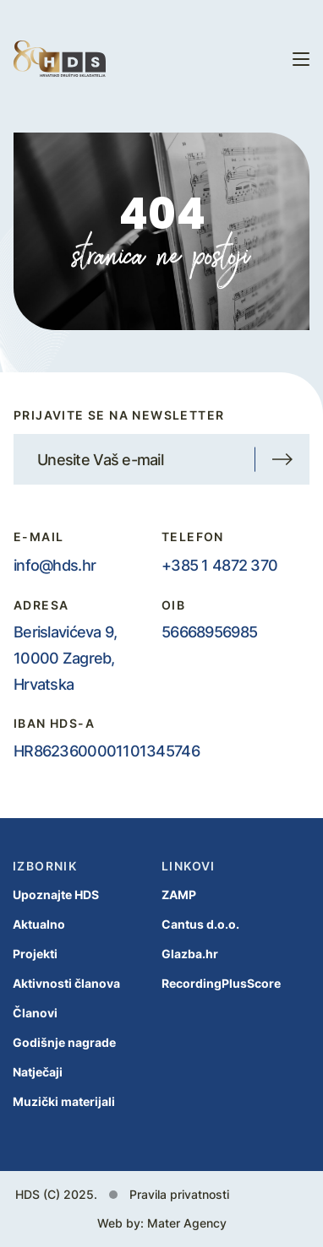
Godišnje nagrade (64, 1042)
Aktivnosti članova (66, 983)
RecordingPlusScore (221, 983)
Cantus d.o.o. (200, 924)
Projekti (35, 954)
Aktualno (39, 924)
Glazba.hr (190, 954)
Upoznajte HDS (56, 894)
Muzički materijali (64, 1101)
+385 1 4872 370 (219, 565)
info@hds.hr (55, 565)
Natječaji (38, 1072)
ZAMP (179, 894)
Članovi (35, 1013)
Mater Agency (187, 1223)
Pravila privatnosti (179, 1194)
